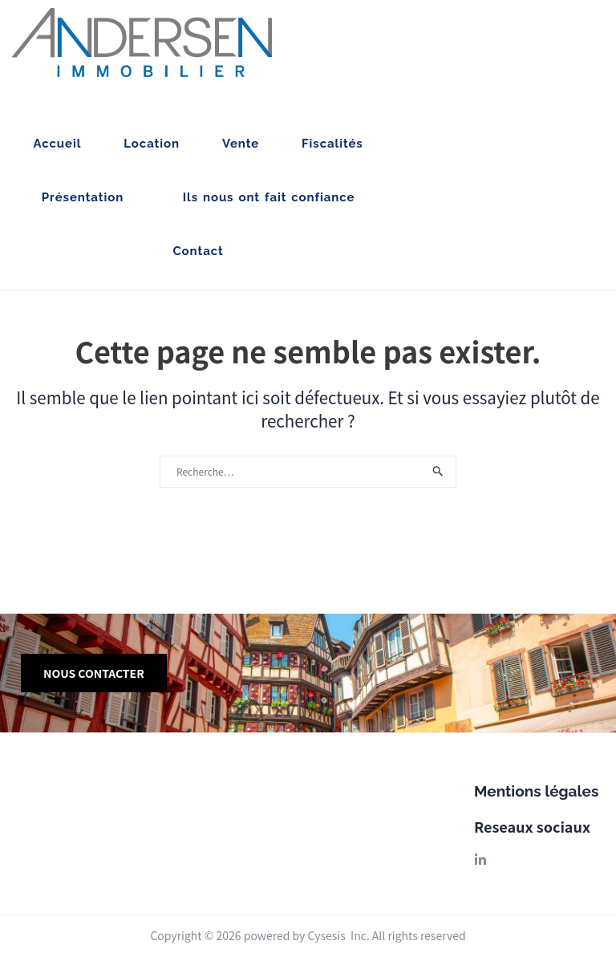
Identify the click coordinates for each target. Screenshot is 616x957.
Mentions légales (536, 791)
